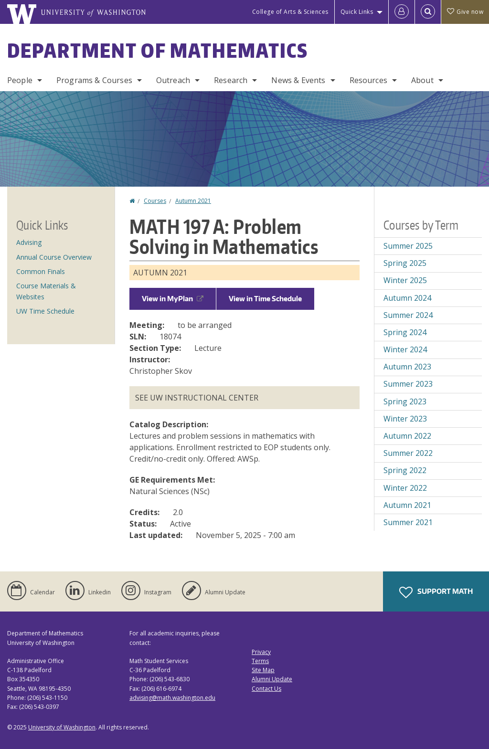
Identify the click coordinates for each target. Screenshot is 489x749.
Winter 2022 (405, 488)
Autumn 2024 (407, 298)
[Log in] (402, 12)
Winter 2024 (405, 349)
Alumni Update (272, 679)
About (422, 80)
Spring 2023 (404, 401)
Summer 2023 (408, 384)
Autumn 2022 (407, 436)
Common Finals (40, 271)
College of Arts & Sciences (290, 12)
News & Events (298, 80)
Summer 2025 (408, 246)
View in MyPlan (172, 299)
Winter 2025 (405, 280)
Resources (368, 80)
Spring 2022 (404, 470)
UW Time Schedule (45, 311)
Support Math (436, 592)
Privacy (261, 652)
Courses (155, 201)
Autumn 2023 (407, 366)
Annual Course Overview (54, 257)
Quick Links (356, 12)
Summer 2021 (408, 522)
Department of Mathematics (157, 50)
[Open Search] (428, 12)
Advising (29, 242)
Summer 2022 (408, 453)
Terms (260, 661)
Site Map (263, 670)
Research (230, 80)
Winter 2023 (405, 418)
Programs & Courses (94, 80)
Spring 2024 (404, 332)
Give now (465, 12)
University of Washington (62, 727)
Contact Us (266, 689)
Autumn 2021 (193, 201)
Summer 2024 (408, 315)
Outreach (173, 80)
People (19, 80)
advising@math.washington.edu (172, 698)
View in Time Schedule (265, 299)
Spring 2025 (404, 263)
